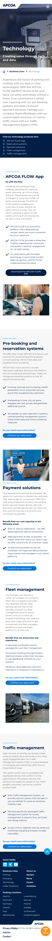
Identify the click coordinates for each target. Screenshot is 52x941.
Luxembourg (30, 896)
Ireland (6, 907)
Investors (31, 886)
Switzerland (29, 911)
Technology (8, 882)
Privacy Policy (10, 928)
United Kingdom (32, 915)
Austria (6, 896)
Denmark (7, 900)
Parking (6, 874)
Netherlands (9, 915)
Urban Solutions (10, 886)
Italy (5, 911)
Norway (27, 900)
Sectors (30, 874)
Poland (27, 903)
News (29, 878)
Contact (7, 936)
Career (29, 882)
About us (31, 871)
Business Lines (16, 71)
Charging (7, 878)
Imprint (6, 932)
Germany (7, 903)
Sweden (27, 907)
